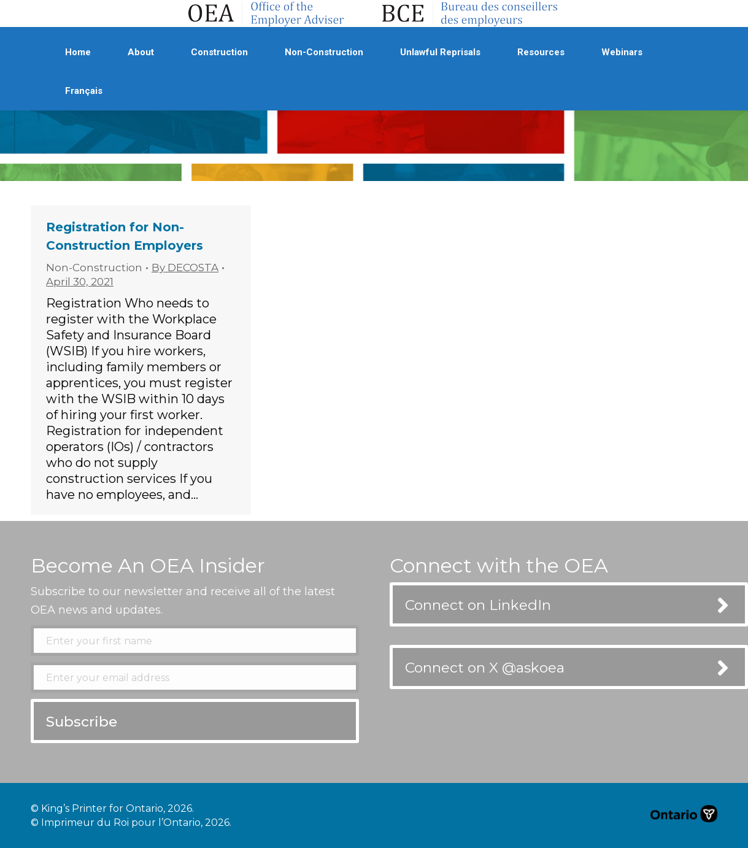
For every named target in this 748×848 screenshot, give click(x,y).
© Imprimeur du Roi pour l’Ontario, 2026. (131, 822)
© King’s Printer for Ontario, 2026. (112, 808)
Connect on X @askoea (485, 667)
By (185, 267)
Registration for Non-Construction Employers (124, 236)
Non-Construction (94, 267)
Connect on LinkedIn (478, 605)
